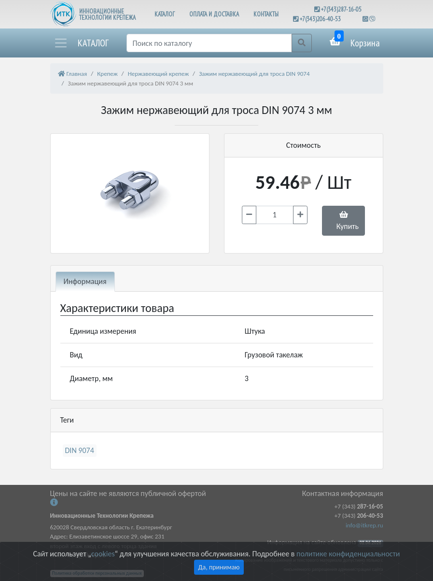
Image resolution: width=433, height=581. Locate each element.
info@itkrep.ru (364, 525)
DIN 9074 (79, 450)
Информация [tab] (85, 281)
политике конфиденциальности (348, 553)
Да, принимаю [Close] (219, 567)
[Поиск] (209, 43)
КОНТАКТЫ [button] (266, 14)
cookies (102, 553)
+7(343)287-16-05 (341, 9)
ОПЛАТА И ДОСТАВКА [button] (214, 14)
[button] (81, 43)
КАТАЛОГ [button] (164, 14)
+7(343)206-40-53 (320, 19)
